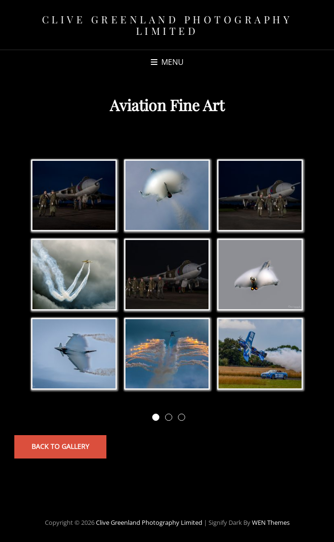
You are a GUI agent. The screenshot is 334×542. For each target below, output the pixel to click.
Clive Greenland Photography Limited (167, 24)
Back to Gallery (60, 446)
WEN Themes (271, 522)
